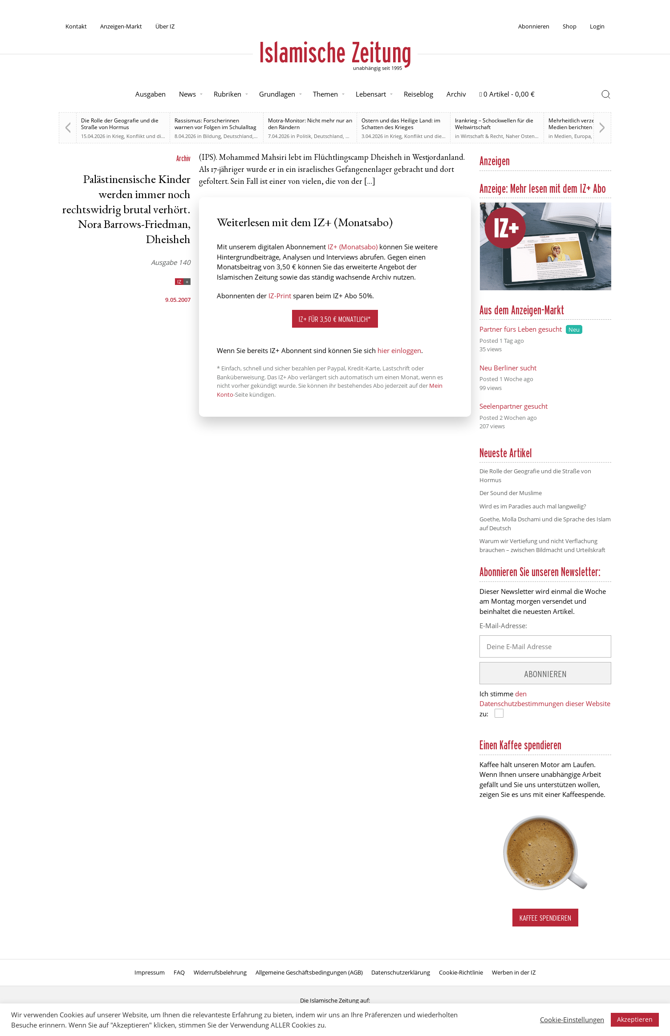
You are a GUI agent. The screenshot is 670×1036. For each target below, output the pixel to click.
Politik (303, 136)
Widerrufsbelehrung (220, 972)
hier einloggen (399, 350)
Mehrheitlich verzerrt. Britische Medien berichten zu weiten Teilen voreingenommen (586, 127)
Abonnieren (533, 26)
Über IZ (165, 26)
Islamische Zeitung (335, 52)
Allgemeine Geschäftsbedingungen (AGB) (309, 972)
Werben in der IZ (514, 972)
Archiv (456, 93)
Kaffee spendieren (545, 918)
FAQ (179, 972)
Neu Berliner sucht (507, 367)
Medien (563, 136)
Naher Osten (520, 136)
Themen (325, 93)
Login (597, 26)
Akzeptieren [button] (635, 1019)
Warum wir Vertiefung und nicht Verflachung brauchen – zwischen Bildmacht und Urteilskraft (542, 545)
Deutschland (237, 136)
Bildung (212, 136)
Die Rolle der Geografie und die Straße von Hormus (119, 124)
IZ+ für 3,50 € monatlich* (335, 319)
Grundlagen (277, 93)
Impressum (149, 972)
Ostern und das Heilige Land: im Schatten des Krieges (400, 124)
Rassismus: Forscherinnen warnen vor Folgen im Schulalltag (215, 124)
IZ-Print (279, 295)
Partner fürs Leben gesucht (520, 329)
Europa (582, 136)
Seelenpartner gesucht (513, 406)
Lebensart (371, 93)
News (187, 93)
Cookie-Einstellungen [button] (572, 1019)
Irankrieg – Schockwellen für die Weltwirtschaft (494, 124)
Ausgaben (150, 93)
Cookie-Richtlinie (461, 972)
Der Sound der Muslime (510, 493)
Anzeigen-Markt (121, 26)
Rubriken (227, 93)
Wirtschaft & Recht (482, 136)
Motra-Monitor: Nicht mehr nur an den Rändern (310, 124)
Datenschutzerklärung (400, 972)
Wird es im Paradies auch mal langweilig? (532, 506)
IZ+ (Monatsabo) (353, 246)
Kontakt (76, 26)
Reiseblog (418, 93)
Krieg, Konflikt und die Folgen (146, 136)
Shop (570, 26)
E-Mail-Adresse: (503, 625)
